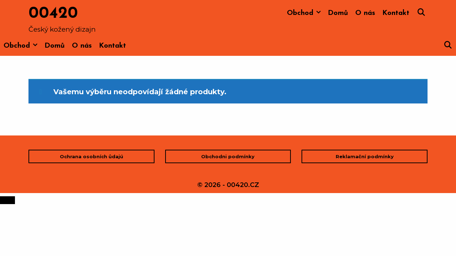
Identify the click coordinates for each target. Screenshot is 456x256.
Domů (338, 13)
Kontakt (395, 13)
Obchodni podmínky (228, 156)
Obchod (305, 13)
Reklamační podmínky (365, 156)
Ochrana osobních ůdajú (91, 156)
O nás (365, 13)
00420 (53, 14)
